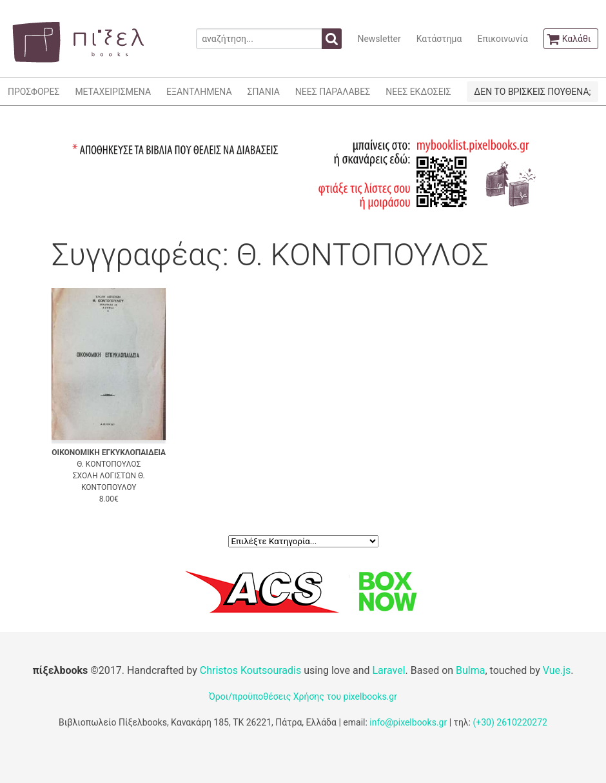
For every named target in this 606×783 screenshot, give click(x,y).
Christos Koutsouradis (250, 670)
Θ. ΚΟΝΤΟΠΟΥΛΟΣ (109, 464)
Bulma (470, 670)
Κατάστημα (439, 39)
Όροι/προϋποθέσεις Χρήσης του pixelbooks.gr (303, 696)
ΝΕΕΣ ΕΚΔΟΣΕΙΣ (418, 91)
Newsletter (378, 39)
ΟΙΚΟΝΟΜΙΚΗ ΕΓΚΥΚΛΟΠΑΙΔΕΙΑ (109, 452)
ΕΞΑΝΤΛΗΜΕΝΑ (198, 91)
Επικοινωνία (502, 39)
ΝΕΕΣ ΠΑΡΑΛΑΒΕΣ (333, 91)
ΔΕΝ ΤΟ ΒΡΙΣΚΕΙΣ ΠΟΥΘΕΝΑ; (532, 91)
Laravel (388, 670)
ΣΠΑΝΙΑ (264, 91)
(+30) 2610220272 (510, 722)
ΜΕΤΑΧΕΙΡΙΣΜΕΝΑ (113, 91)
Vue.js (557, 670)
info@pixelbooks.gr (408, 722)
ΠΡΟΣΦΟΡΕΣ (33, 91)
